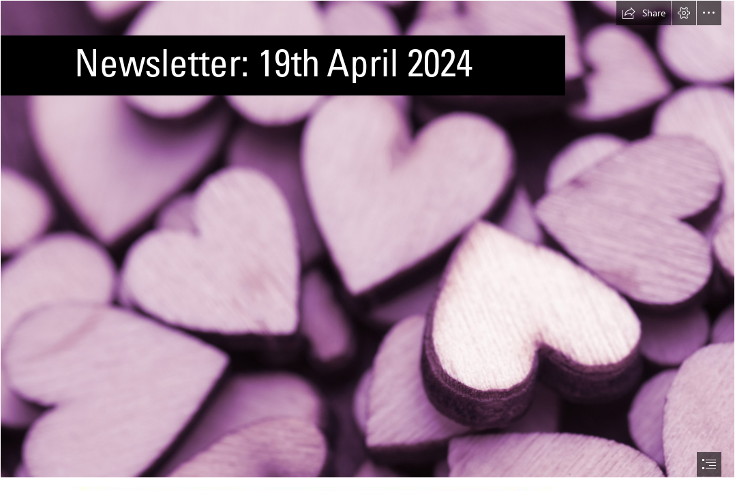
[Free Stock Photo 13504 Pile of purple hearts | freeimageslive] (367, 239)
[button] (643, 13)
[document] (367, 245)
